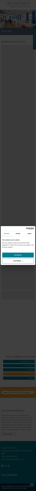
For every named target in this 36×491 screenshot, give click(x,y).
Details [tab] (18, 233)
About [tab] (30, 233)
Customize (18, 261)
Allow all (18, 255)
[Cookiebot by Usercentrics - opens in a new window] (26, 228)
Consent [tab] (6, 233)
